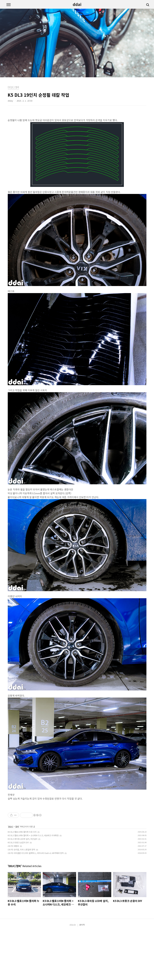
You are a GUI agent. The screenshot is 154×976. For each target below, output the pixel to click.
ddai (77, 4)
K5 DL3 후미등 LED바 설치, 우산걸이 (22, 883)
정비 (17, 871)
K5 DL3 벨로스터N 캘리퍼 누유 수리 (22, 876)
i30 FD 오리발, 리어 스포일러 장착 (21, 894)
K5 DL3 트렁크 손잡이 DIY (18, 887)
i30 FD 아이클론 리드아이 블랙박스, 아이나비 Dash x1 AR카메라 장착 (36, 898)
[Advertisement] (77, 826)
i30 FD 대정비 (13, 891)
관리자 (82, 969)
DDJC (10, 871)
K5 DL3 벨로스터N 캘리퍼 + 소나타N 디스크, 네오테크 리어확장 (33, 880)
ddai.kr (73, 969)
